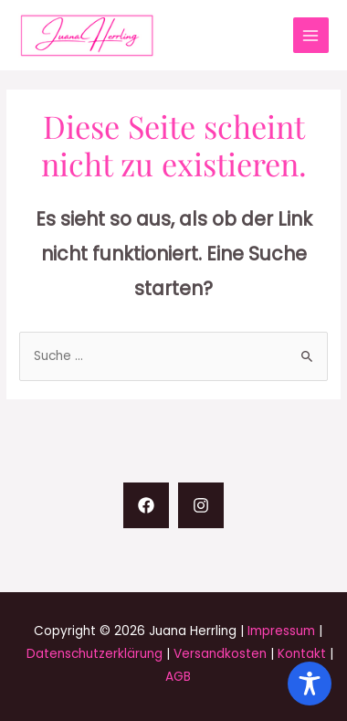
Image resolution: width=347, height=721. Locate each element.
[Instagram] (201, 505)
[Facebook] (146, 505)
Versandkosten (220, 654)
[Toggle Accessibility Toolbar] (309, 683)
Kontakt (302, 654)
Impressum (281, 631)
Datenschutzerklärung (94, 654)
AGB (178, 676)
